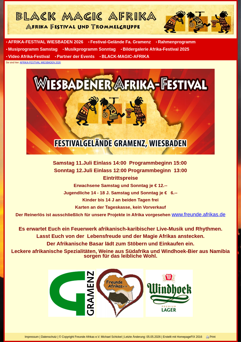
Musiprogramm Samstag (33, 49)
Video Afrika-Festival (29, 56)
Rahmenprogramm (177, 42)
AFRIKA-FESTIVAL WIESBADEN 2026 (45, 42)
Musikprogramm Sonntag (90, 49)
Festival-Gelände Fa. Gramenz (120, 42)
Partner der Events (76, 56)
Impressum (32, 336)
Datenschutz (49, 336)
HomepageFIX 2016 (189, 336)
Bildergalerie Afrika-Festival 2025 (156, 49)
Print (211, 336)
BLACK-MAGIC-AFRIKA (125, 56)
